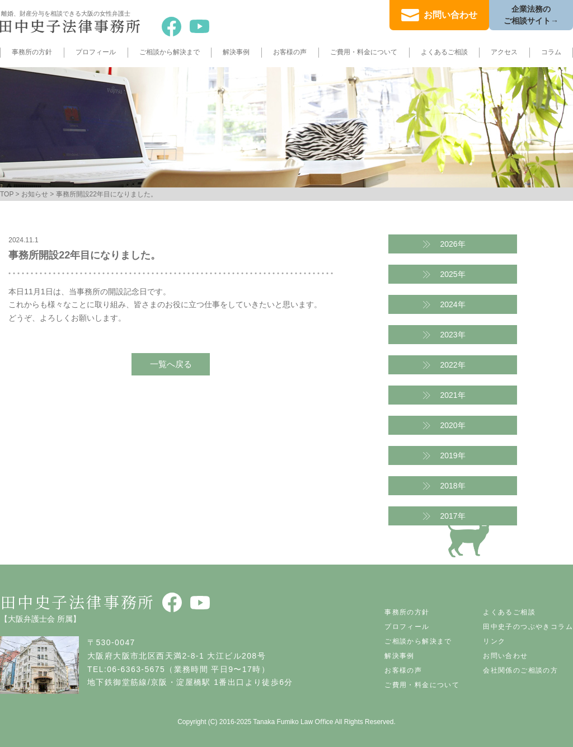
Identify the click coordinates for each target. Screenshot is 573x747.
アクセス (504, 52)
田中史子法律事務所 (77, 601)
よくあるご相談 (444, 52)
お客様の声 (290, 52)
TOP (6, 194)
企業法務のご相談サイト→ (531, 14)
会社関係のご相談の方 (520, 670)
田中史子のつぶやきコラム (528, 627)
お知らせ (34, 194)
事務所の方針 (32, 52)
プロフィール (96, 52)
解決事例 (236, 52)
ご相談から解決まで (169, 52)
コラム (551, 52)
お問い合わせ (450, 15)
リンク (494, 641)
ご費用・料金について (363, 52)
